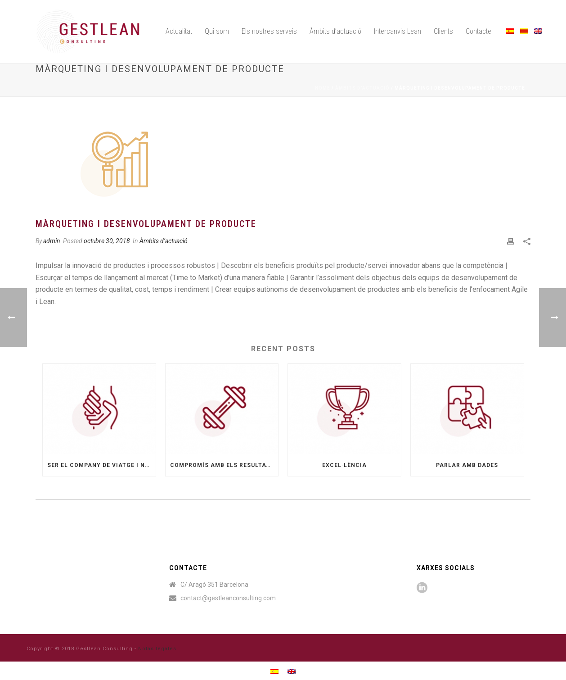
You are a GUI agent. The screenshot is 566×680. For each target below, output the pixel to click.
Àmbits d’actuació (335, 31)
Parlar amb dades (467, 465)
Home (322, 88)
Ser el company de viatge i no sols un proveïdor (101, 465)
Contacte (478, 31)
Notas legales (157, 649)
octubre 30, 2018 (107, 241)
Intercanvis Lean (397, 31)
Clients (443, 31)
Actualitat (179, 31)
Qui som (217, 31)
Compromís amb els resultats (222, 465)
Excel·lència (344, 465)
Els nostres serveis (269, 31)
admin (51, 241)
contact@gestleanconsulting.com (228, 598)
